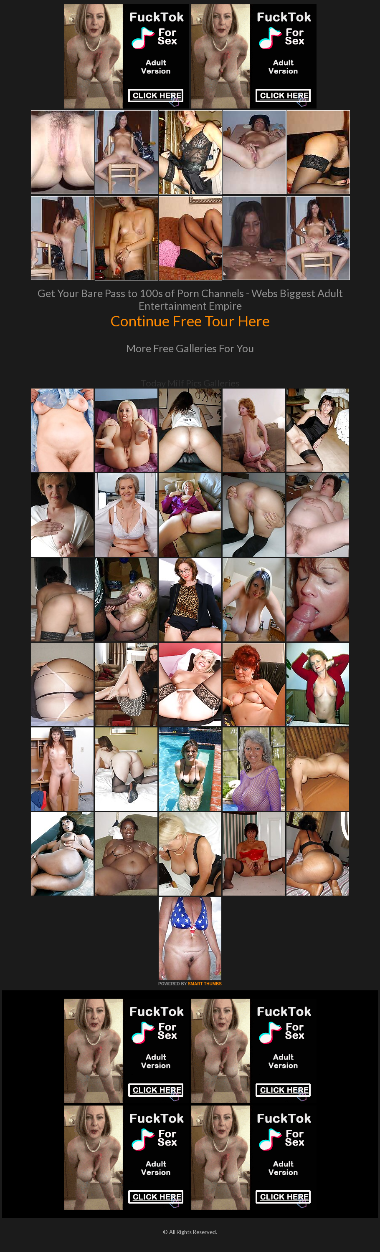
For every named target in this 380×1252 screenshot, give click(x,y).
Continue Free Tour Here (190, 320)
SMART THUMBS (205, 984)
